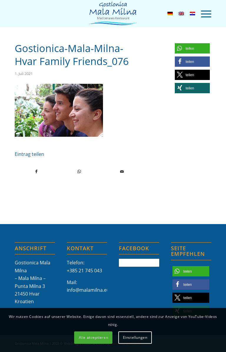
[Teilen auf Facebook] (36, 171)
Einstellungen (135, 337)
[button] (192, 48)
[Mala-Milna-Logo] (113, 13)
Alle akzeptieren (93, 337)
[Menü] (203, 13)
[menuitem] (203, 13)
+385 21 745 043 (84, 270)
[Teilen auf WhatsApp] (79, 171)
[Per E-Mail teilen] (122, 171)
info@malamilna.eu (88, 290)
